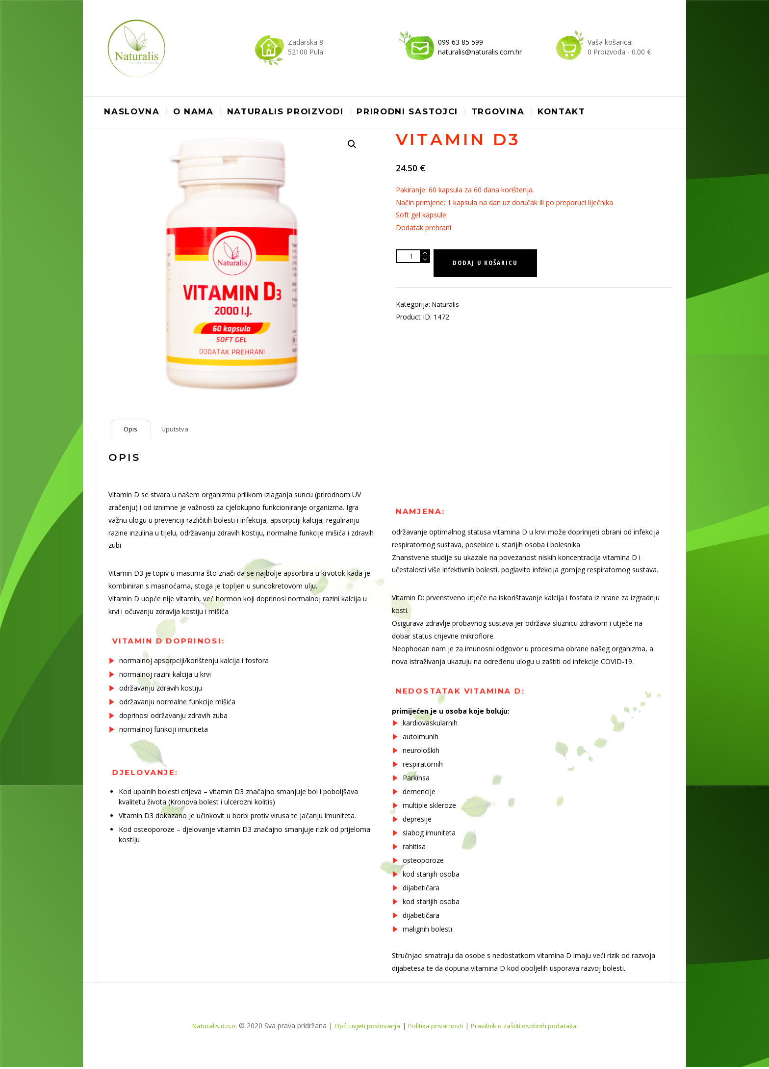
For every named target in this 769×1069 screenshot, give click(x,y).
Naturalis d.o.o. (207, 1028)
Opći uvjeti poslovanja (364, 1028)
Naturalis (446, 306)
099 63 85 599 (460, 42)
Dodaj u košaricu (488, 263)
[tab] (131, 430)
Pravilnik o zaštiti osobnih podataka (529, 1028)
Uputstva (177, 430)
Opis (131, 430)
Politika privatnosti (436, 1028)
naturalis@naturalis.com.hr (480, 51)
